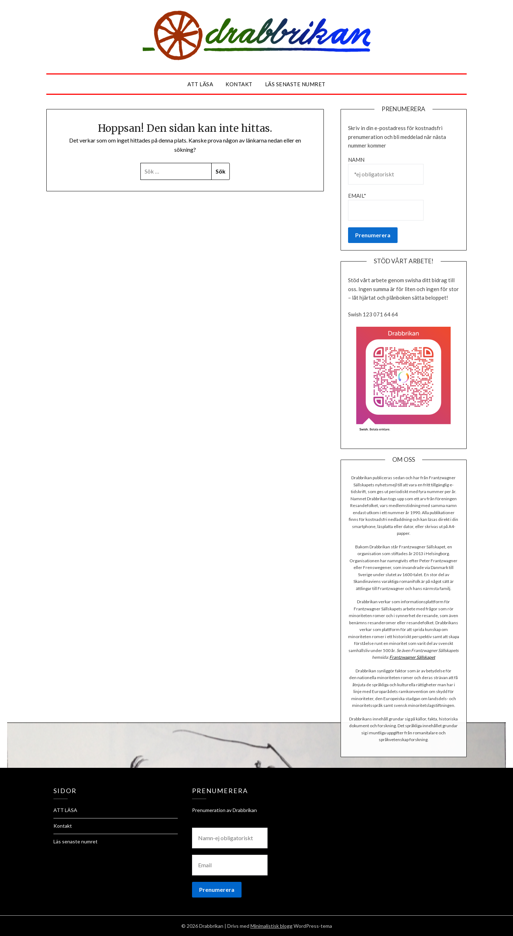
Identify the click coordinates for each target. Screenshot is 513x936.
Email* (386, 206)
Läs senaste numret (295, 84)
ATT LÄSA (200, 84)
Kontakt (239, 84)
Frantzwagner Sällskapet (412, 657)
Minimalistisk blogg (271, 926)
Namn (386, 170)
